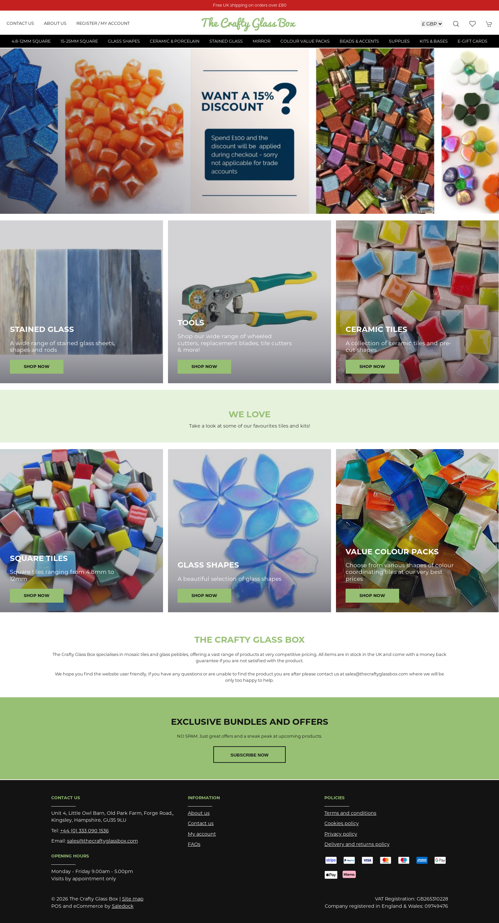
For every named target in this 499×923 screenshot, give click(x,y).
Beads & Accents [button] (359, 41)
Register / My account (103, 23)
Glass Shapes (208, 565)
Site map (133, 899)
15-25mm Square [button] (79, 41)
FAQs (194, 844)
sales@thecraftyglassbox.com (102, 841)
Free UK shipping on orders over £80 (249, 5)
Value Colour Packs (392, 551)
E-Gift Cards (472, 41)
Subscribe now (249, 755)
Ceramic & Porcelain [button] (174, 41)
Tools (191, 322)
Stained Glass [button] (226, 41)
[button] (456, 24)
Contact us (20, 23)
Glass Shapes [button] (124, 41)
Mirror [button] (261, 41)
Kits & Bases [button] (434, 41)
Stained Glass (42, 329)
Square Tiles (39, 558)
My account (202, 834)
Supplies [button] (399, 41)
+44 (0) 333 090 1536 (84, 831)
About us (55, 23)
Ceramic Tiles (376, 329)
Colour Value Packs (305, 41)
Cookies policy (341, 823)
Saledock (123, 906)
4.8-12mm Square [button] (31, 41)
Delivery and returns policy (357, 844)
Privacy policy (340, 834)
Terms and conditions (350, 813)
